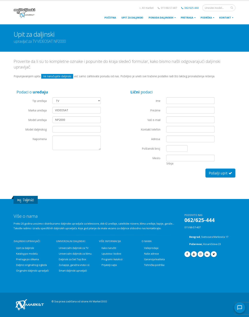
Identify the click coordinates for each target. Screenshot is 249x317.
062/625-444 (189, 8)
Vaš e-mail (153, 120)
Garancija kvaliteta (154, 259)
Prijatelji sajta (109, 265)
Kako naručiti (109, 248)
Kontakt (225, 17)
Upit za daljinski (25, 248)
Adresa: (155, 139)
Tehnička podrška (154, 265)
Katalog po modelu (27, 253)
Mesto (156, 158)
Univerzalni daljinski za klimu (75, 253)
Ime (158, 101)
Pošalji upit (220, 173)
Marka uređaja (37, 110)
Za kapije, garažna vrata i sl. (74, 265)
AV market (146, 8)
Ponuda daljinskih (161, 17)
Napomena (39, 139)
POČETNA (110, 17)
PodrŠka (206, 17)
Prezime (155, 110)
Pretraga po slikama (27, 259)
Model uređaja (37, 120)
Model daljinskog (36, 129)
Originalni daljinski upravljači (32, 270)
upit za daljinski (132, 17)
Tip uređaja (39, 101)
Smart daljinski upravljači (73, 270)
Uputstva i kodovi (111, 253)
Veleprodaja (151, 248)
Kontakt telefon (150, 129)
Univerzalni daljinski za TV (74, 248)
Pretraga (187, 17)
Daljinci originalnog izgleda (31, 265)
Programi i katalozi (112, 259)
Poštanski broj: (151, 148)
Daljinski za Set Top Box (72, 259)
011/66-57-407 (192, 227)
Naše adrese (151, 253)
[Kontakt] (239, 307)
